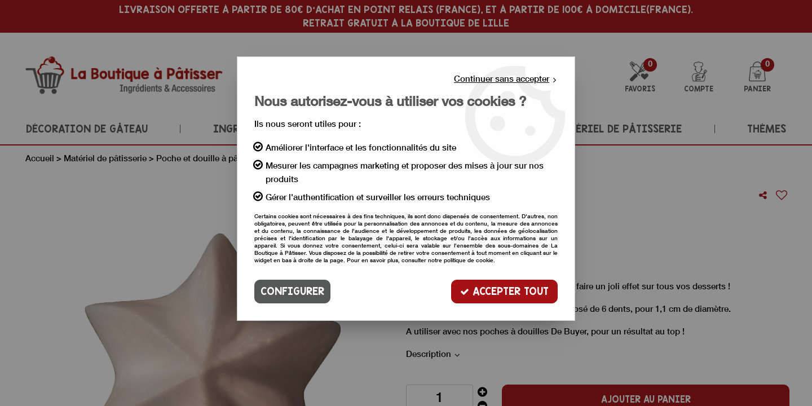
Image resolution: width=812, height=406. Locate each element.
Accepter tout (504, 291)
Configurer (292, 291)
